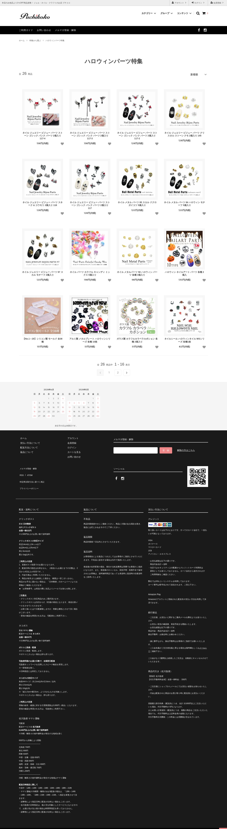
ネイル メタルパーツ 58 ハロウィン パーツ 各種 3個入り (137, 272)
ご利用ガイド (26, 30)
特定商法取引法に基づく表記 (33, 476)
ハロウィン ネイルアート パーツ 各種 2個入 (184, 272)
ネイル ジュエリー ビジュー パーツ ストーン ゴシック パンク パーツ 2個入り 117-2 (137, 134)
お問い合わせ (44, 30)
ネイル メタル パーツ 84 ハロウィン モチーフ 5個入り (184, 202)
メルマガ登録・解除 (65, 30)
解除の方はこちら (186, 449)
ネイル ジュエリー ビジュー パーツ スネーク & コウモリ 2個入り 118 (43, 202)
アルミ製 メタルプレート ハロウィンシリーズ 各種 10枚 (89, 339)
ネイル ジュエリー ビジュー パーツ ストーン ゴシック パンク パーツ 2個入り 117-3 (90, 134)
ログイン (198, 2)
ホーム (22, 40)
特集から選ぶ (35, 40)
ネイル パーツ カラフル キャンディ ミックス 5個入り (90, 272)
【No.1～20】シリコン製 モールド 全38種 (42, 339)
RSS (21, 471)
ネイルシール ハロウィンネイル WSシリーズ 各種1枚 (184, 339)
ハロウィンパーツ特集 (55, 40)
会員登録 (217, 2)
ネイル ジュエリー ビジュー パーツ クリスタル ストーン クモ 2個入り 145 (184, 133)
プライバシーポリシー (30, 480)
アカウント (179, 2)
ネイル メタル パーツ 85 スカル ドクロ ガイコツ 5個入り (137, 202)
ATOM (28, 471)
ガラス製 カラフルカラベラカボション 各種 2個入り (137, 339)
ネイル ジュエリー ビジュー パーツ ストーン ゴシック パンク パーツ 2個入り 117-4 (43, 134)
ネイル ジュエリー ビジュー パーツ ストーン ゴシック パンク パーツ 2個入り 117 (90, 204)
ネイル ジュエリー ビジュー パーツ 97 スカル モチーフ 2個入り (42, 272)
